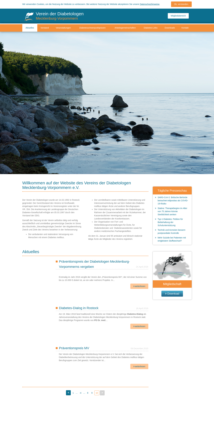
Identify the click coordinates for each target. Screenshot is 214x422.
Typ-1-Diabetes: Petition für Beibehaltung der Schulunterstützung (170, 222)
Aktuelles (30, 28)
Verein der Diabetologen (60, 15)
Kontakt (184, 28)
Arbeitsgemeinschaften (125, 28)
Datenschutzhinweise (149, 3)
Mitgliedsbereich (178, 16)
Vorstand (45, 28)
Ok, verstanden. (181, 3)
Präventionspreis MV (74, 348)
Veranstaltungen (63, 28)
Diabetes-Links (151, 28)
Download (173, 293)
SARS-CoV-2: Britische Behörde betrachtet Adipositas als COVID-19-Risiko (173, 200)
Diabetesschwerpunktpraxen (92, 28)
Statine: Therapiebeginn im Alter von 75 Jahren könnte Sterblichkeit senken (172, 211)
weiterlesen (140, 286)
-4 (80, 393)
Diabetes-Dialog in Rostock (78, 308)
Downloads (170, 28)
